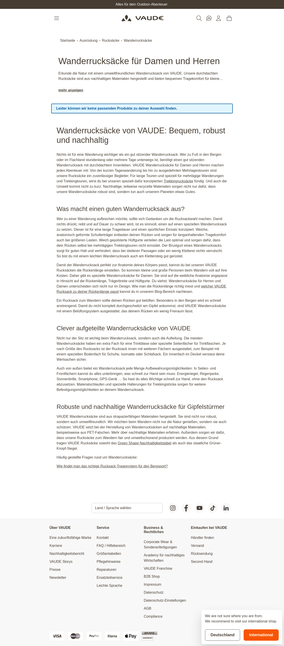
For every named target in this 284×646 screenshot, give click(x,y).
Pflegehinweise (109, 561)
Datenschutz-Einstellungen (165, 600)
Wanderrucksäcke (138, 40)
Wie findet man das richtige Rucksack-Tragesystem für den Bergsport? (112, 466)
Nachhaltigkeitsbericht (66, 553)
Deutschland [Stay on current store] (223, 635)
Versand (197, 546)
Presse (55, 569)
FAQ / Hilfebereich (111, 546)
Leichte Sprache (109, 585)
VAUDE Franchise (158, 568)
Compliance (153, 616)
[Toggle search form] (199, 18)
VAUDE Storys (61, 561)
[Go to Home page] (143, 18)
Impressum (152, 584)
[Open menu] (57, 18)
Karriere (55, 546)
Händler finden (202, 538)
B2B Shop (152, 576)
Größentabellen (109, 553)
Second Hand (202, 561)
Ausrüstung (89, 40)
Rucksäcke (110, 40)
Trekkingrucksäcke (178, 181)
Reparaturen (106, 569)
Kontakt (103, 538)
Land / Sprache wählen (113, 508)
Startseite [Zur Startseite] (67, 40)
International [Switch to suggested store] (261, 635)
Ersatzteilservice (109, 577)
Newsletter (57, 577)
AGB (147, 608)
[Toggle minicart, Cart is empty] (229, 18)
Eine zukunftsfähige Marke (70, 538)
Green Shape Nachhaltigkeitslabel (144, 443)
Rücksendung (202, 553)
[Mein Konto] (218, 18)
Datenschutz (154, 592)
